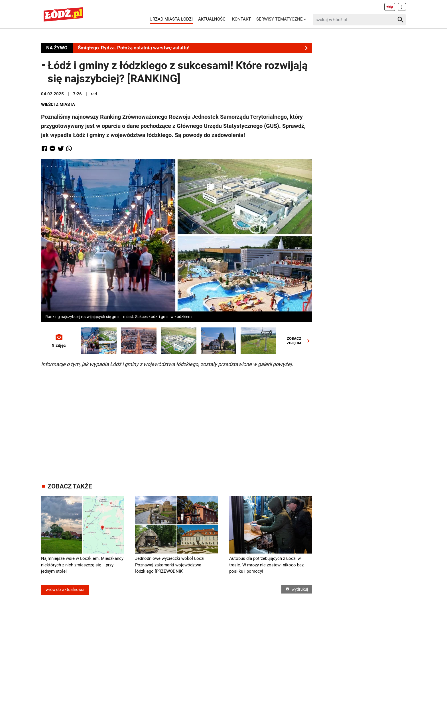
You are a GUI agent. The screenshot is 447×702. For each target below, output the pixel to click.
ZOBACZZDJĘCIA (299, 340)
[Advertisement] (176, 420)
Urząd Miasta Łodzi (171, 19)
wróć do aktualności (65, 589)
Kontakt (241, 19)
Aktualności (212, 19)
